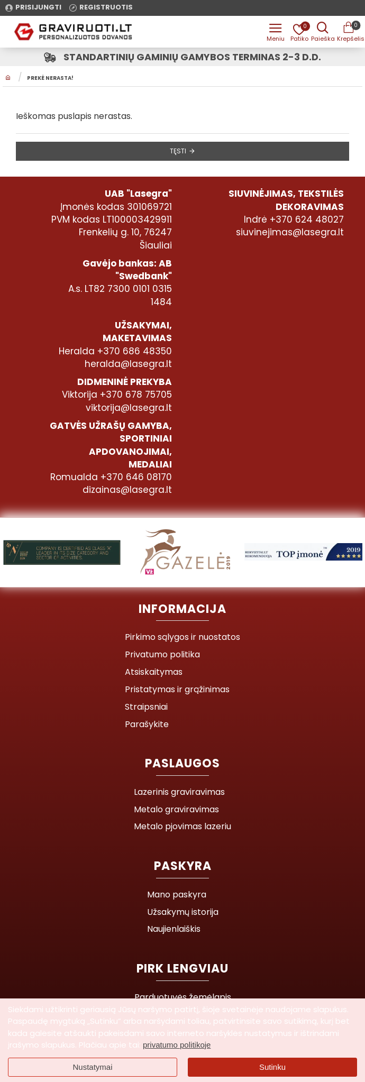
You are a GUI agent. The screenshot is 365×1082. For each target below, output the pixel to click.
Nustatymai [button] (92, 1066)
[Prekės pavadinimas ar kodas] (323, 32)
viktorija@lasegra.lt (129, 407)
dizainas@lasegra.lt (127, 489)
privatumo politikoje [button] (177, 1044)
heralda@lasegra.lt (128, 363)
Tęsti (178, 150)
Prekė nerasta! (50, 78)
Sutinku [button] (272, 1066)
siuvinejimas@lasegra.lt (290, 232)
